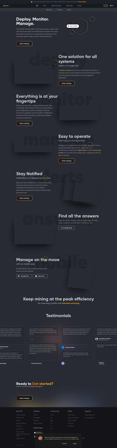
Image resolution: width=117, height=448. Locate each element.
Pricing (18, 420)
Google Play (23, 276)
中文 (52, 420)
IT (51, 426)
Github (35, 415)
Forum (52, 415)
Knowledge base (90, 417)
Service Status (20, 438)
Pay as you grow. (36, 386)
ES (51, 429)
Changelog (36, 417)
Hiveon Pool (71, 415)
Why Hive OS (20, 417)
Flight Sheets (82, 150)
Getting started (20, 415)
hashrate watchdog (70, 303)
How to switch (82, 1)
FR (51, 423)
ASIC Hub (70, 423)
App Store (40, 276)
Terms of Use (20, 431)
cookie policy (66, 439)
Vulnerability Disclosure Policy (23, 434)
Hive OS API (19, 429)
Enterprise (71, 426)
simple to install (65, 70)
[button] (40, 438)
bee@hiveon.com (90, 415)
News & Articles (37, 423)
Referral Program (21, 423)
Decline (64, 443)
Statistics (36, 420)
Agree (75, 443)
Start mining (24, 44)
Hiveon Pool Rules (73, 417)
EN (51, 417)
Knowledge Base (66, 228)
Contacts (19, 426)
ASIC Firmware (72, 420)
